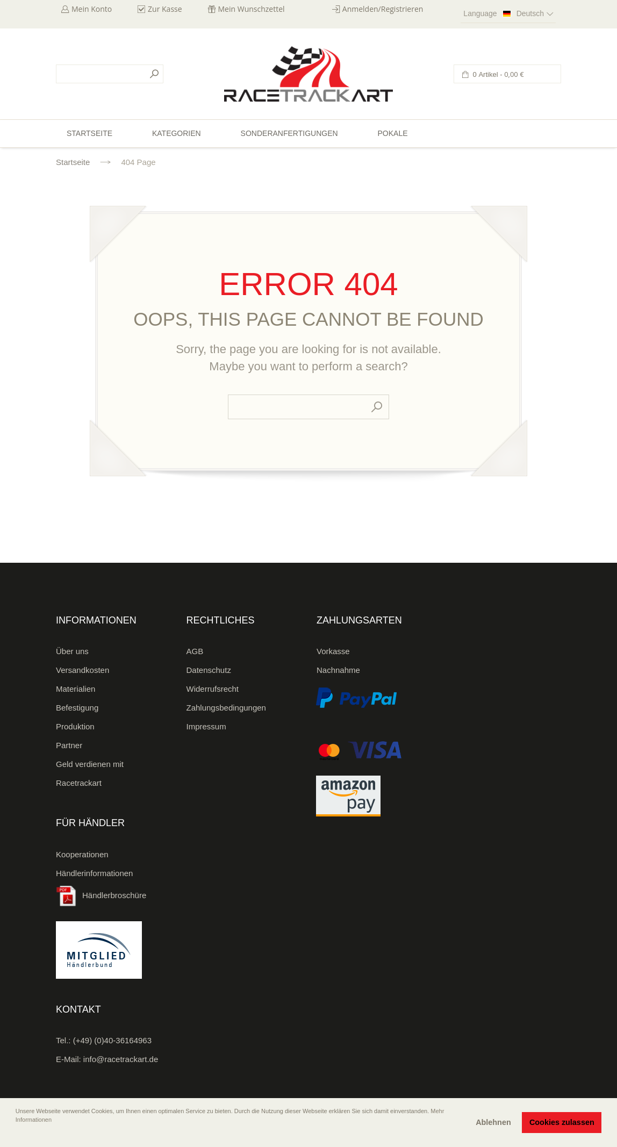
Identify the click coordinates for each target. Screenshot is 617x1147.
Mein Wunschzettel (251, 9)
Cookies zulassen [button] (561, 1122)
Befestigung (77, 707)
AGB (195, 651)
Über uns (72, 651)
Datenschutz (208, 670)
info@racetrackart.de (120, 1059)
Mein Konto (91, 9)
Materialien (75, 688)
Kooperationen (82, 854)
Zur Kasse (165, 9)
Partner (69, 745)
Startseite (73, 162)
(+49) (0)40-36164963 (112, 1040)
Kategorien (176, 133)
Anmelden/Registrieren (383, 9)
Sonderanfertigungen (289, 133)
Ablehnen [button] (493, 1122)
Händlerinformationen (94, 873)
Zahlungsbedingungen (226, 707)
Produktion (75, 726)
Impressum (206, 726)
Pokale (392, 133)
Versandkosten (82, 670)
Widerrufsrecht (212, 688)
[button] (17, 1135)
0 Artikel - (497, 74)
